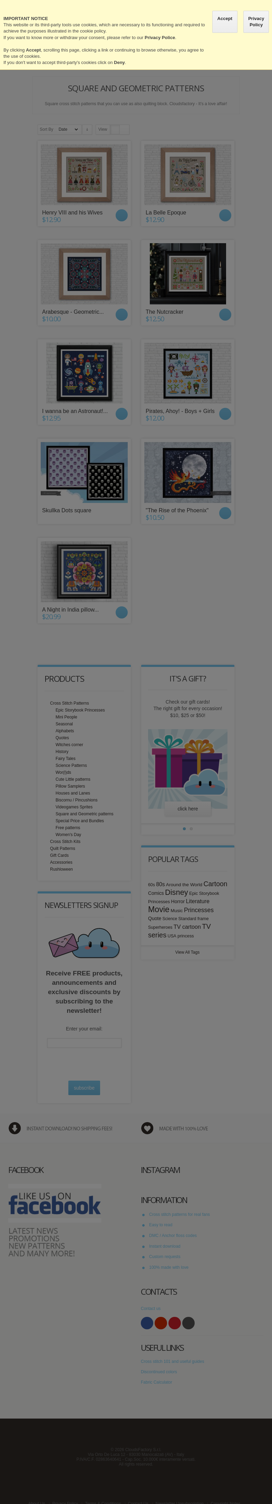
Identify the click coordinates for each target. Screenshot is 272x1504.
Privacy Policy (256, 21)
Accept (224, 18)
